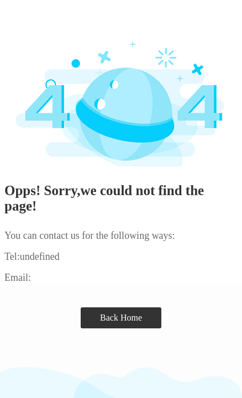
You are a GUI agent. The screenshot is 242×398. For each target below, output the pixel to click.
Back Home (121, 317)
